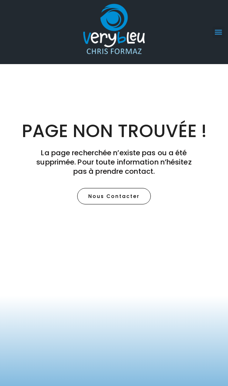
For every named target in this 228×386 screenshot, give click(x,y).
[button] (218, 32)
